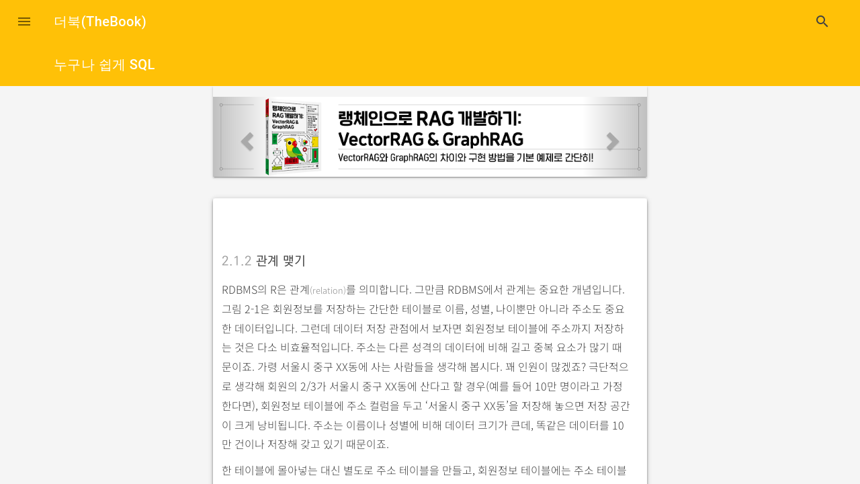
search (822, 21)
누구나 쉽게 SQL (104, 64)
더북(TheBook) (100, 21)
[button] (24, 21)
